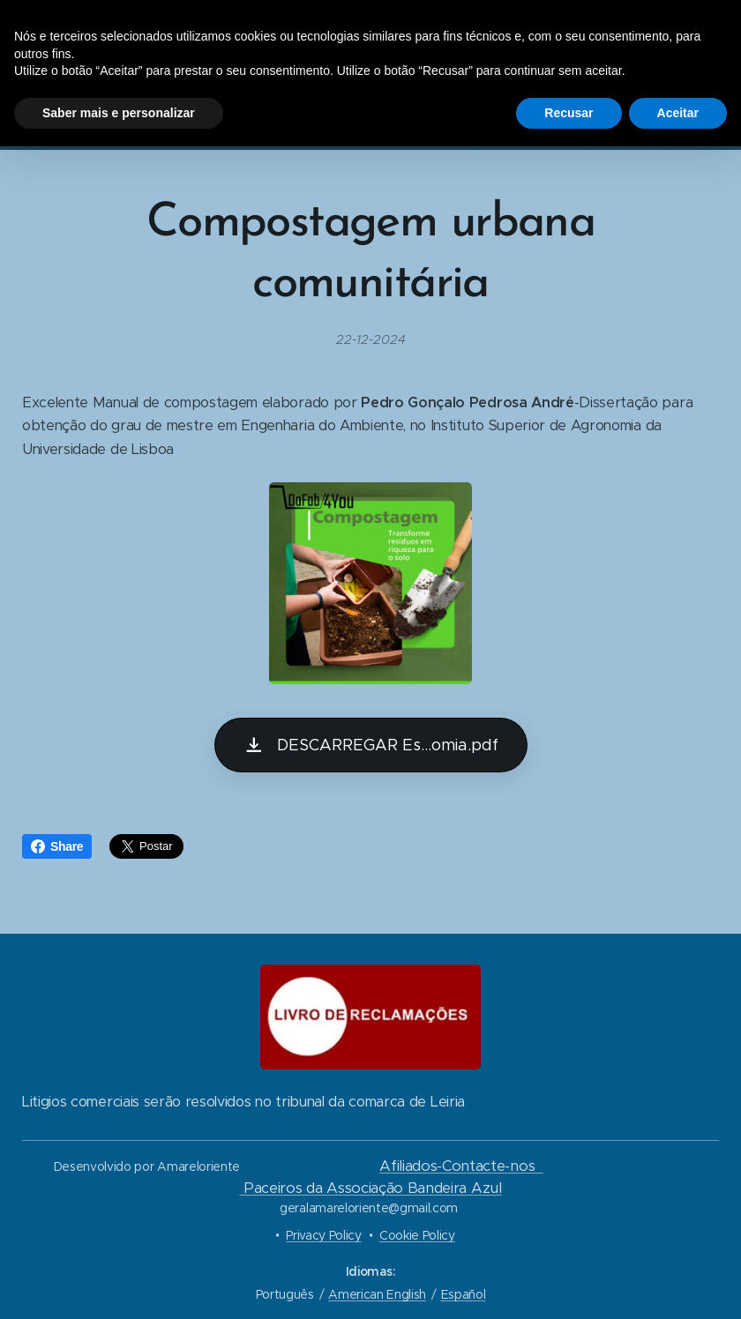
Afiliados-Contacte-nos (461, 1166)
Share (57, 846)
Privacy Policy (324, 1235)
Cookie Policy (417, 1235)
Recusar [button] (568, 113)
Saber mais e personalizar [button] (118, 113)
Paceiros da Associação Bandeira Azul (370, 1188)
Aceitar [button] (678, 113)
